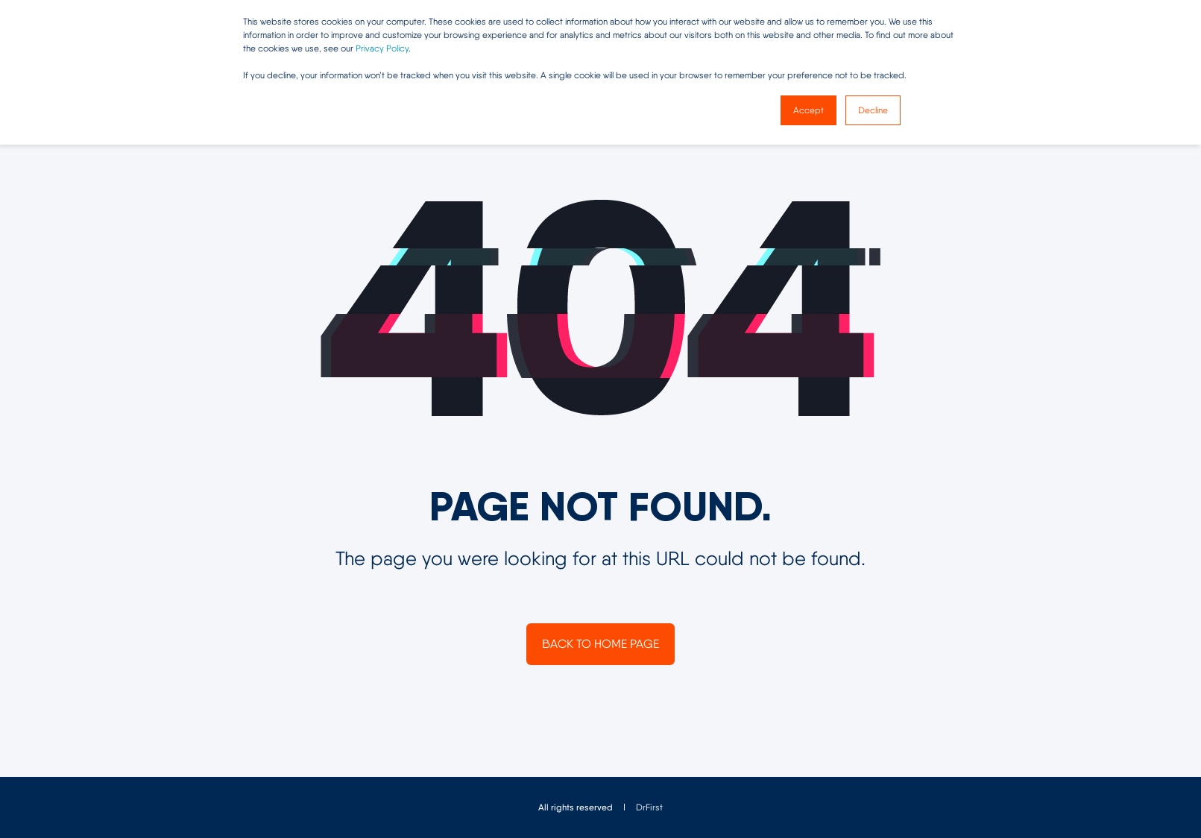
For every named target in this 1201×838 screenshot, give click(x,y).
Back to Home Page (600, 644)
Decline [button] (873, 110)
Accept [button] (808, 110)
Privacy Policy (382, 48)
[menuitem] (649, 807)
